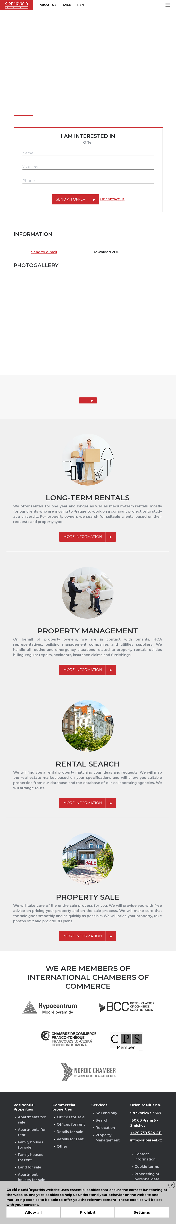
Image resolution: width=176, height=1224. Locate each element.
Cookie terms (147, 1167)
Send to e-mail (44, 252)
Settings (142, 1212)
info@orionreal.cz (146, 1140)
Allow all (33, 1212)
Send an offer (70, 199)
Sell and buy (106, 1113)
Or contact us (112, 199)
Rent (81, 5)
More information (82, 537)
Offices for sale (71, 1117)
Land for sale (29, 1167)
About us (48, 5)
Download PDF (105, 252)
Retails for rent (70, 1139)
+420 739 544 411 (146, 1133)
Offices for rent (71, 1124)
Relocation (105, 1128)
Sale (67, 5)
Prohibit (87, 1212)
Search (102, 1120)
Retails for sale (70, 1132)
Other (62, 1146)
